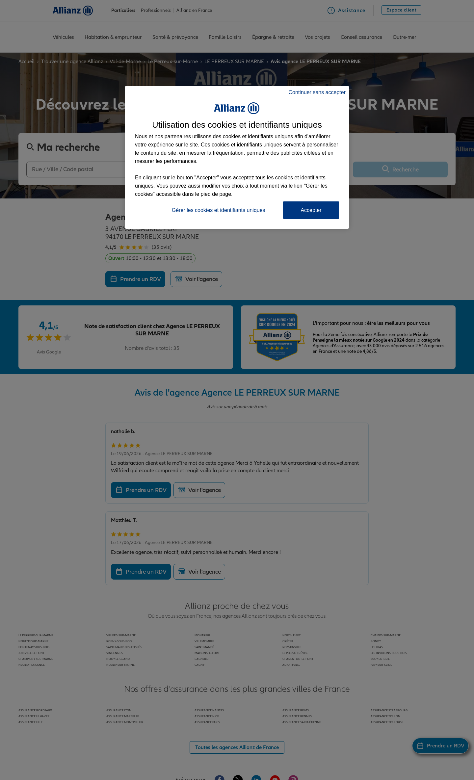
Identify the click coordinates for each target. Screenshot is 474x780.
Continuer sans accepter (317, 92)
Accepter (311, 210)
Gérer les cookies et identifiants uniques (218, 210)
